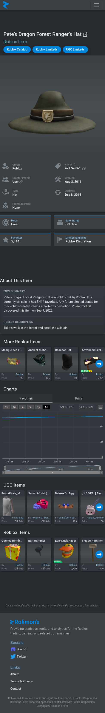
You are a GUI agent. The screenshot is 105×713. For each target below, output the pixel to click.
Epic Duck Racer (65, 540)
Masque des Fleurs (14, 350)
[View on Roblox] (85, 34)
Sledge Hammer (92, 540)
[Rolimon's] (6, 5)
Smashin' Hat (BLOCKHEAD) (46, 493)
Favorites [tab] (26, 398)
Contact (15, 688)
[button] (17, 49)
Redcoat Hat (63, 350)
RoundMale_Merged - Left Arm (21, 493)
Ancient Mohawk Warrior (44, 350)
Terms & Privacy (21, 681)
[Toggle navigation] (96, 5)
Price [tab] (78, 398)
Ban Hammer (36, 540)
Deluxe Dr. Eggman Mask (71, 493)
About (14, 674)
